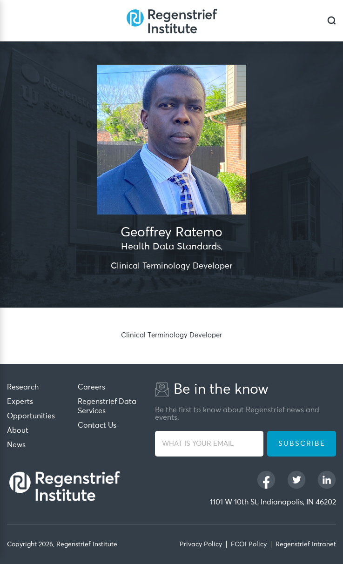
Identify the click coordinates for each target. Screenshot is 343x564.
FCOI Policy (249, 544)
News (16, 445)
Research (23, 387)
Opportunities (31, 416)
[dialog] (331, 20)
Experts (20, 401)
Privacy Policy (201, 544)
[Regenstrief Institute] (171, 20)
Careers (91, 387)
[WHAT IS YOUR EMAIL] (209, 444)
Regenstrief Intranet (306, 544)
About (17, 430)
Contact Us (97, 425)
